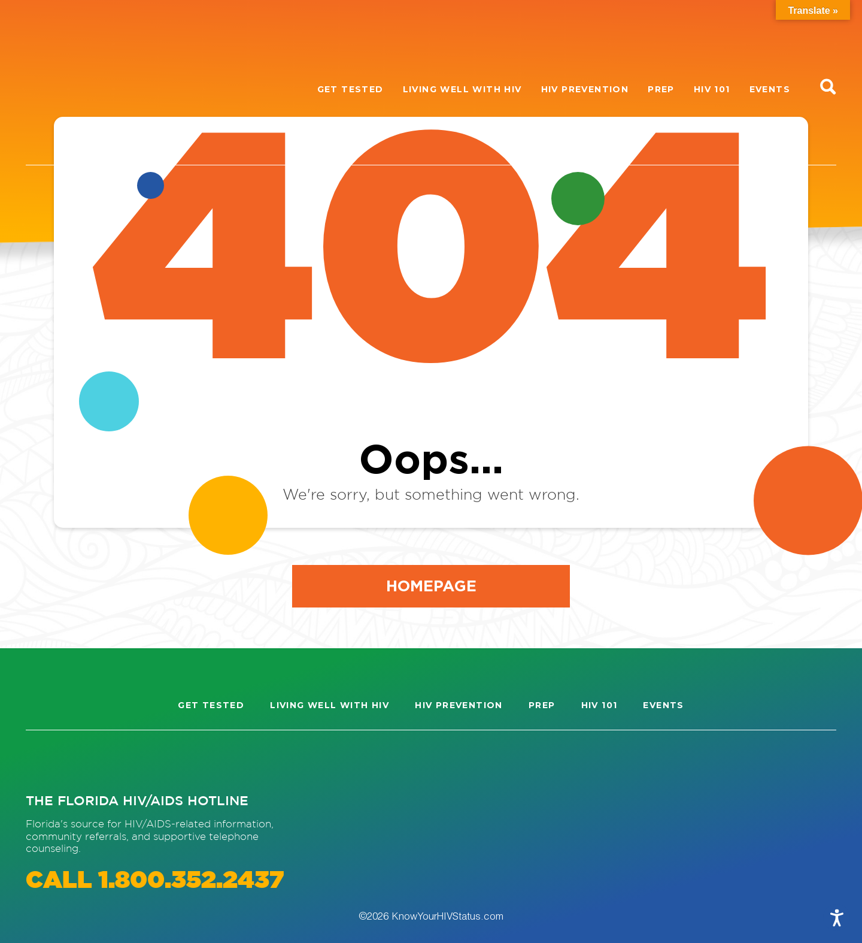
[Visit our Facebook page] (89, 761)
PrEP (661, 89)
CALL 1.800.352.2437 (155, 881)
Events (769, 89)
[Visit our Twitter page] (132, 761)
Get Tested (350, 89)
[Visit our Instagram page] (46, 761)
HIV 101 (712, 89)
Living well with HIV (462, 89)
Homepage (431, 585)
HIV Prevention (585, 89)
